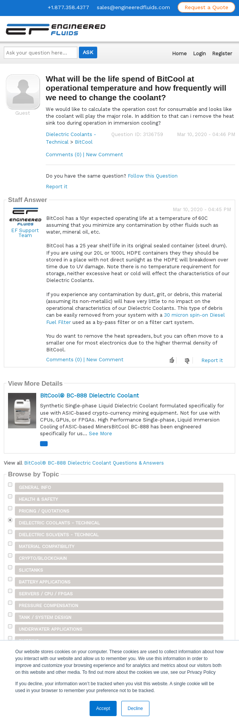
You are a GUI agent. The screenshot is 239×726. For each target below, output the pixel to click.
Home (179, 53)
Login (199, 53)
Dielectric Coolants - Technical (59, 523)
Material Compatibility (46, 546)
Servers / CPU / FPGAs (46, 593)
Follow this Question (153, 176)
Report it (56, 186)
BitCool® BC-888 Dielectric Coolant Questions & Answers (94, 463)
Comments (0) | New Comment (84, 154)
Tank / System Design (45, 617)
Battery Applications (45, 582)
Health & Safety (38, 499)
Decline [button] (135, 708)
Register (222, 53)
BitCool (84, 142)
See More (100, 433)
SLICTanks (31, 570)
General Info (35, 487)
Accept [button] (103, 708)
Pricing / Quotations (44, 511)
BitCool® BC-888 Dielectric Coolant (89, 395)
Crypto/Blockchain (43, 558)
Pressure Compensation (48, 605)
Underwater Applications (50, 629)
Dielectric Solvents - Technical (59, 534)
